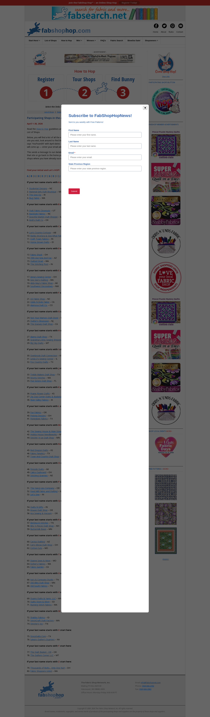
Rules (171, 32)
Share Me (166, 76)
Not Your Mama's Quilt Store (44, 317)
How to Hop (66, 40)
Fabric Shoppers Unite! (41, 671)
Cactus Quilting (37, 541)
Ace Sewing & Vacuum (41, 513)
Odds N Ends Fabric (39, 302)
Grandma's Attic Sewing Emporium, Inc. (49, 339)
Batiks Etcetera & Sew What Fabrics (47, 235)
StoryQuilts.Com (38, 636)
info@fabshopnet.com (151, 682)
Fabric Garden (37, 567)
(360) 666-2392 (148, 686)
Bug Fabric (34, 198)
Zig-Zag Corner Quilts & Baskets (46, 396)
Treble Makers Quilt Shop (42, 374)
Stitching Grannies (39, 475)
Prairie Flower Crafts (40, 393)
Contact (179, 32)
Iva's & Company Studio (41, 579)
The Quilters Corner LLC (41, 655)
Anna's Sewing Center (40, 276)
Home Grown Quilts (39, 242)
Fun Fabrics (35, 412)
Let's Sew (35, 494)
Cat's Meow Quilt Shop (41, 544)
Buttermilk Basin (38, 529)
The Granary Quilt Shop (41, 324)
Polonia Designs (38, 415)
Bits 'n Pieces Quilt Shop (42, 525)
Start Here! (34, 40)
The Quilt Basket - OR (40, 652)
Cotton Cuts (36, 548)
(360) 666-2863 (145, 689)
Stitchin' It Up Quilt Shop (42, 437)
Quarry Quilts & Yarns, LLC (43, 598)
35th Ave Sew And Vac (41, 257)
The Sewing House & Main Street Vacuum (50, 431)
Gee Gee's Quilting (39, 280)
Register (60, 112)
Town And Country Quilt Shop (44, 456)
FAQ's (103, 40)
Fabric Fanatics (37, 453)
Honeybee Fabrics (39, 418)
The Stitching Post (39, 264)
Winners (91, 40)
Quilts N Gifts (36, 507)
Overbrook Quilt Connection (43, 355)
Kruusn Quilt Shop (39, 510)
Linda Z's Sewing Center (41, 358)
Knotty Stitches (37, 377)
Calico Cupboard (38, 472)
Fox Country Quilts (39, 362)
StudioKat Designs (38, 188)
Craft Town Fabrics (39, 238)
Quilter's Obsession (39, 321)
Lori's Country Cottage (40, 232)
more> (169, 431)
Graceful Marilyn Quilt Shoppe (43, 216)
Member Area (72, 112)
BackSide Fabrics (37, 213)
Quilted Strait (36, 261)
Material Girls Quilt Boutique (42, 191)
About (163, 32)
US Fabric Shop (37, 299)
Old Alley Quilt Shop (39, 582)
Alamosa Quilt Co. (38, 305)
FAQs (102, 112)
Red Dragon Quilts (39, 450)
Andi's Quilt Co (36, 220)
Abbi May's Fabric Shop (41, 283)
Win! (79, 40)
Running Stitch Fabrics (41, 604)
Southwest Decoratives (41, 286)
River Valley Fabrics (39, 399)
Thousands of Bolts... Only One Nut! (47, 667)
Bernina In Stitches (39, 522)
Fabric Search (117, 40)
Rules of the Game (76, 129)
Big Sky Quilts (36, 343)
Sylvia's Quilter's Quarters (42, 639)
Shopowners (151, 40)
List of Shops (51, 40)
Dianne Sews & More (40, 560)
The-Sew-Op (35, 194)
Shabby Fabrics (37, 617)
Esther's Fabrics (37, 563)
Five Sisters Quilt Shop (41, 380)
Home (155, 32)
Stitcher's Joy (36, 623)
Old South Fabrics (38, 586)
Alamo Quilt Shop (38, 336)
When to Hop (120, 112)
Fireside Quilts (37, 469)
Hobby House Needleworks (43, 434)
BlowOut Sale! (134, 40)
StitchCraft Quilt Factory (42, 620)
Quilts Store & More (40, 601)
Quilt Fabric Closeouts (39, 210)
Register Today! (129, 2)
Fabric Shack (36, 254)
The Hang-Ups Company (42, 488)
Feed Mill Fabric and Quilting (44, 491)
